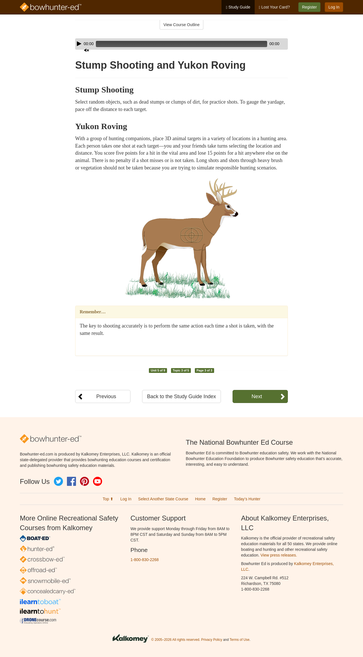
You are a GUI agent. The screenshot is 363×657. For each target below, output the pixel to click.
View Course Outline (181, 24)
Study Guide (238, 7)
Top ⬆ (108, 499)
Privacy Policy (211, 640)
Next (257, 396)
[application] (181, 44)
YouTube (97, 481)
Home (200, 499)
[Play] (79, 43)
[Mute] (267, 44)
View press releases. (279, 555)
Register (309, 7)
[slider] (173, 44)
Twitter (58, 481)
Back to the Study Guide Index (181, 396)
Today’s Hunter (247, 499)
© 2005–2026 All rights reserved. (175, 640)
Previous (106, 396)
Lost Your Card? (274, 7)
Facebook (71, 481)
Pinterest (84, 481)
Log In (333, 7)
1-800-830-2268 (144, 559)
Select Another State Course (163, 499)
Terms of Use (240, 640)
